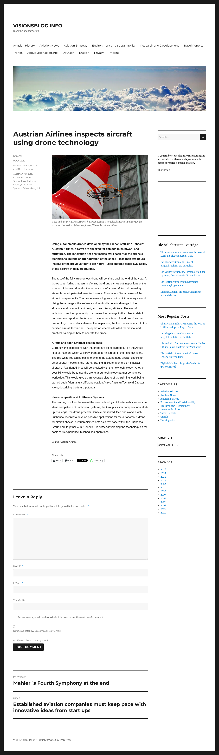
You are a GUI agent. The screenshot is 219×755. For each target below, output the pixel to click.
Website (19, 599)
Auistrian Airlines (22, 173)
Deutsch (68, 52)
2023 (163, 480)
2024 (163, 476)
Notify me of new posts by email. (31, 640)
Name (18, 566)
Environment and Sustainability (114, 45)
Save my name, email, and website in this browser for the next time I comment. (61, 617)
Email (18, 583)
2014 (163, 512)
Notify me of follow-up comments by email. (37, 630)
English (84, 52)
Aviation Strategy (75, 45)
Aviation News (49, 45)
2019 (163, 494)
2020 (163, 491)
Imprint (114, 52)
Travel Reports (193, 45)
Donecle (18, 177)
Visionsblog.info (32, 188)
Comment (21, 514)
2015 (163, 509)
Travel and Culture (170, 409)
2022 (163, 484)
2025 (163, 473)
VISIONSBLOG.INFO (37, 26)
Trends (18, 52)
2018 (163, 498)
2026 (163, 469)
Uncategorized (168, 420)
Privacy (99, 52)
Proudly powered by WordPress (55, 740)
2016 (163, 505)
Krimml (17, 155)
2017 (163, 501)
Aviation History (24, 45)
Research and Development (159, 45)
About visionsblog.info (42, 52)
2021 (163, 487)
